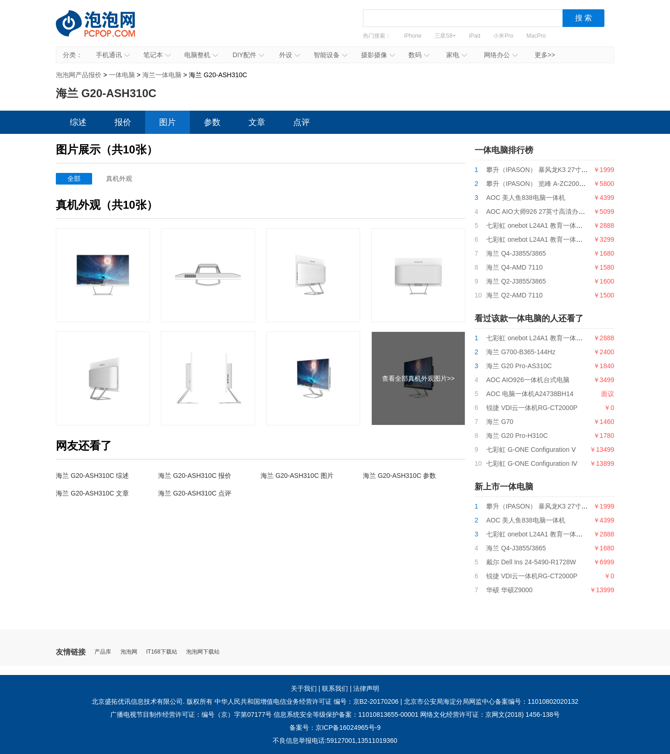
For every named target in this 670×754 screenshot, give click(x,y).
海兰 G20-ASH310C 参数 (399, 475)
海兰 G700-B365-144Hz (521, 352)
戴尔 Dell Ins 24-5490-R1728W (531, 562)
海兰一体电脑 (161, 75)
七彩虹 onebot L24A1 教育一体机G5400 (544, 239)
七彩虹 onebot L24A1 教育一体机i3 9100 (545, 225)
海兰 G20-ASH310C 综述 (92, 475)
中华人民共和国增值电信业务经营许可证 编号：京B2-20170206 (306, 701)
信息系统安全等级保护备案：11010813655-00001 (346, 714)
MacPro (536, 36)
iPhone (412, 36)
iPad (474, 36)
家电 (456, 55)
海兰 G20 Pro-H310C (517, 435)
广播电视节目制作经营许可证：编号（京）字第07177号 (191, 714)
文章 (256, 122)
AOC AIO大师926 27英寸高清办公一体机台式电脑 (558, 211)
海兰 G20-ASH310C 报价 (194, 475)
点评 (301, 122)
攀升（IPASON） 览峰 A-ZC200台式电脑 (545, 183)
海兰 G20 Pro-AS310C (519, 366)
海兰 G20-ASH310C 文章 (92, 493)
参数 (212, 122)
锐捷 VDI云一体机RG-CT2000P (531, 407)
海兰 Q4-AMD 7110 (514, 267)
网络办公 (501, 55)
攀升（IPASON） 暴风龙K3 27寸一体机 (543, 169)
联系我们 (335, 688)
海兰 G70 (499, 421)
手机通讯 (113, 55)
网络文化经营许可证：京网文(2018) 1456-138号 (490, 714)
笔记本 (157, 55)
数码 (419, 55)
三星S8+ (445, 36)
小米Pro (503, 36)
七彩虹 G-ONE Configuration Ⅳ (531, 463)
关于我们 (304, 688)
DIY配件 (248, 55)
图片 (167, 122)
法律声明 (366, 688)
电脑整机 (201, 55)
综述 (78, 122)
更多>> (545, 55)
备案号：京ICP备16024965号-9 (335, 727)
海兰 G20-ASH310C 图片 (297, 475)
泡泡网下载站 (203, 652)
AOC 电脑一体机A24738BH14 (530, 393)
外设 (289, 55)
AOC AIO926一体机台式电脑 (528, 380)
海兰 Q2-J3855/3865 (516, 281)
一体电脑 (122, 75)
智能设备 (331, 55)
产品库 (102, 652)
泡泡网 (129, 652)
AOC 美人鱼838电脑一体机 (525, 197)
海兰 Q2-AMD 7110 (514, 295)
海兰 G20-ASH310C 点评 (194, 493)
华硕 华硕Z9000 (509, 590)
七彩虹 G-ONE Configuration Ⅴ (531, 449)
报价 (122, 122)
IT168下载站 (161, 652)
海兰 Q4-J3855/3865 (516, 253)
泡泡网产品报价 (105, 30)
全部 (73, 178)
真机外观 (119, 178)
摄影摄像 (378, 55)
